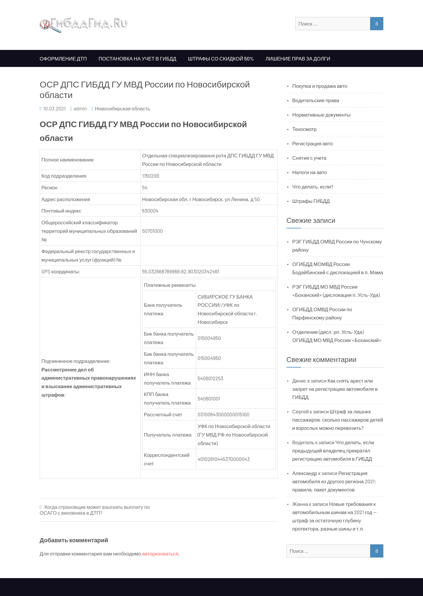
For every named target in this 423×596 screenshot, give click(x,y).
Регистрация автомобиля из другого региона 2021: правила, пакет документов (334, 481)
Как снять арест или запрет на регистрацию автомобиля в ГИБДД (335, 389)
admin (80, 108)
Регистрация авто (312, 143)
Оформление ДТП (63, 58)
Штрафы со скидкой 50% (221, 58)
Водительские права (315, 100)
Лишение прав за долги (298, 58)
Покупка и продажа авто (319, 86)
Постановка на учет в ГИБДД (137, 58)
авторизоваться (160, 553)
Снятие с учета (309, 158)
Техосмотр (304, 129)
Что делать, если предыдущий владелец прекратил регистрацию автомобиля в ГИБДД (333, 450)
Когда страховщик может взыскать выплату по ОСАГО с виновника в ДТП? (95, 510)
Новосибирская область (122, 108)
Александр (304, 473)
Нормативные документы (321, 114)
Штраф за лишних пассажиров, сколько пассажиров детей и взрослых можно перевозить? (337, 419)
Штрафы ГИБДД (311, 201)
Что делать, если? (312, 186)
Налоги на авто (309, 172)
